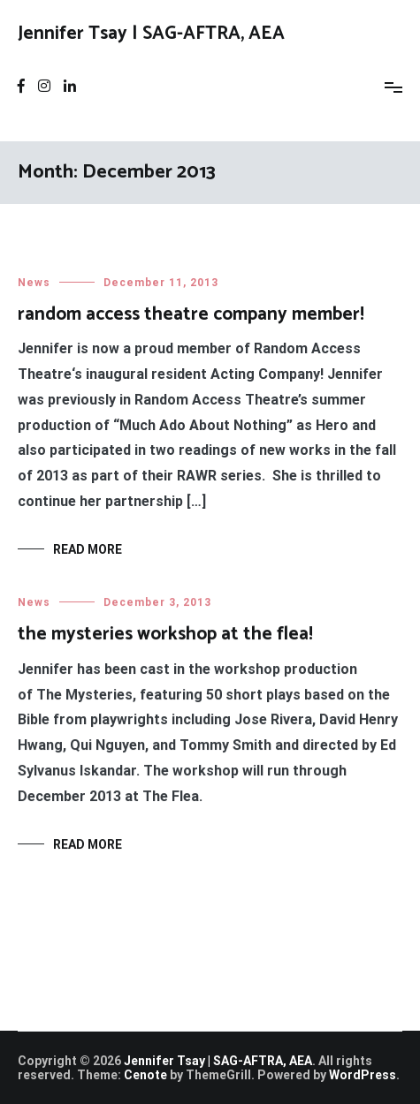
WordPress (362, 1075)
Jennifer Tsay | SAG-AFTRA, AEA (151, 34)
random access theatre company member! (191, 314)
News (34, 282)
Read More (87, 549)
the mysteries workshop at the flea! (165, 635)
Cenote (145, 1075)
